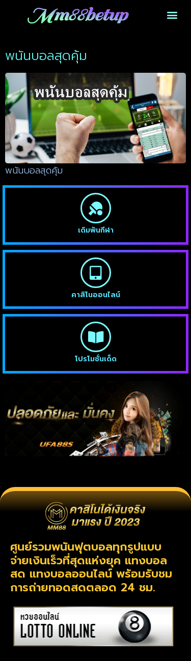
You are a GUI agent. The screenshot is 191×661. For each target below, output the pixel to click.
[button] (171, 15)
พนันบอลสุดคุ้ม (34, 170)
